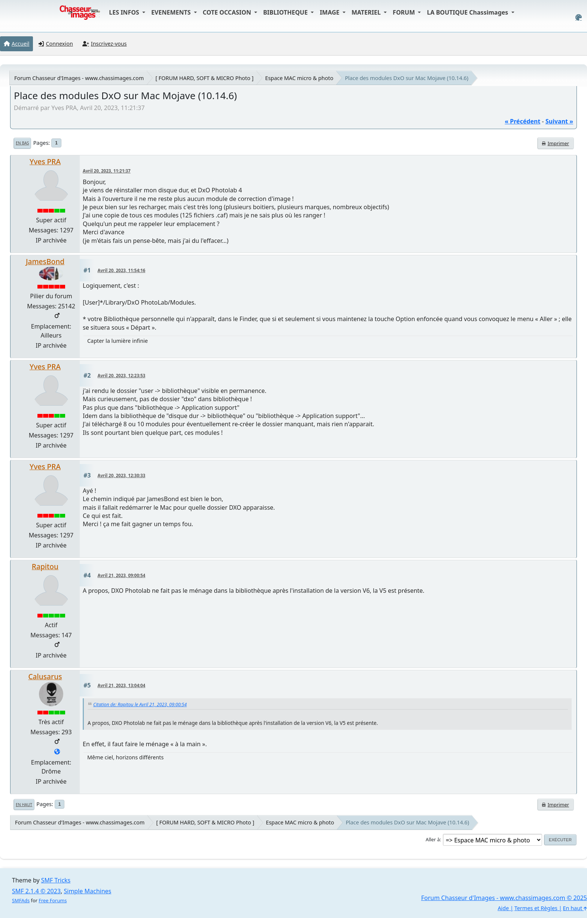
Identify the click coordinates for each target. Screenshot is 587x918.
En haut (24, 804)
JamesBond (45, 261)
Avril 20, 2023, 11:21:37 (107, 171)
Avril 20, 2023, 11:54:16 (122, 270)
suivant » (559, 121)
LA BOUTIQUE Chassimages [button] (468, 12)
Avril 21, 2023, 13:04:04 (122, 685)
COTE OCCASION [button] (228, 12)
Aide (503, 908)
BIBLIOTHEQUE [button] (286, 12)
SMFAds (21, 900)
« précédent (522, 121)
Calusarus (45, 676)
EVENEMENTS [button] (171, 12)
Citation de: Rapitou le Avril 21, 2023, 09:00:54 (140, 704)
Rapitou (45, 566)
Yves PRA (45, 161)
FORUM (404, 12)
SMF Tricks (55, 880)
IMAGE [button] (330, 12)
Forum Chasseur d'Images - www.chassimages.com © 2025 (504, 898)
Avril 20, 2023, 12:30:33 (122, 475)
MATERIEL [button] (367, 12)
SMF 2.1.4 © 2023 (36, 891)
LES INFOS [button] (125, 12)
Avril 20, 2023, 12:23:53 (122, 375)
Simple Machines (88, 891)
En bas (22, 143)
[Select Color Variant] (578, 17)
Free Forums (53, 900)
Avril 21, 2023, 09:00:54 (122, 575)
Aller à (433, 839)
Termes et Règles (535, 908)
